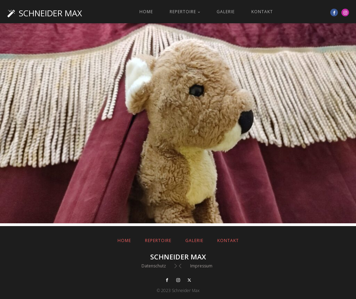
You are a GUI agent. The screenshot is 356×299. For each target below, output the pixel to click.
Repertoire (183, 12)
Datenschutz (153, 266)
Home (146, 12)
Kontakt (262, 12)
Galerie (226, 12)
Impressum (201, 266)
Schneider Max (50, 13)
